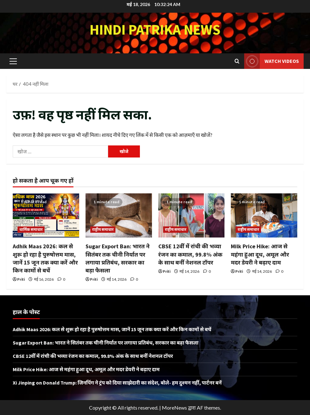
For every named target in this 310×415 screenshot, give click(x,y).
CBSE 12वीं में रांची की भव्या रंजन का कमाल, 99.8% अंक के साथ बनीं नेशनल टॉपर (190, 254)
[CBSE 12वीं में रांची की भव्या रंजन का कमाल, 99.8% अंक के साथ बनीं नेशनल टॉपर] (191, 215)
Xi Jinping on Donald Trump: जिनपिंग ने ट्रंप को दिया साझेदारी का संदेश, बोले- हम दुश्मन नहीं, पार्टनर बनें (117, 382)
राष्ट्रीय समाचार (103, 229)
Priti (21, 279)
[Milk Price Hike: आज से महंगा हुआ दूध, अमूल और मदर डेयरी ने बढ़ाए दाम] (264, 215)
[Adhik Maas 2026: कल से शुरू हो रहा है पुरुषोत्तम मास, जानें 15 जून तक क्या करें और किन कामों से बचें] (46, 215)
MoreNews (174, 408)
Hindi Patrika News (155, 29)
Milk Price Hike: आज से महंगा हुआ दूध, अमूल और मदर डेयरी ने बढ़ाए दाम (260, 254)
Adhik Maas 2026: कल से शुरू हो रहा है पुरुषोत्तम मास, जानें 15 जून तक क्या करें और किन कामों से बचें (112, 329)
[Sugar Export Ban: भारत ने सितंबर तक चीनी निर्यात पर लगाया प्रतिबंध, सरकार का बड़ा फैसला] (119, 215)
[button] (13, 61)
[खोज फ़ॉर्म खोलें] (237, 61)
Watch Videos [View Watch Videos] (271, 61)
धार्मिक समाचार (31, 229)
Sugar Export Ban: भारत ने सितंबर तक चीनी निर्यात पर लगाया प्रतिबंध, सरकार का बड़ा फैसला (105, 342)
